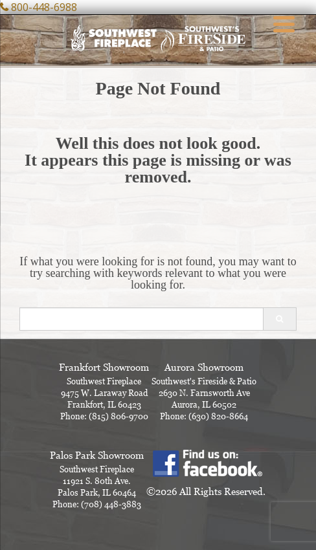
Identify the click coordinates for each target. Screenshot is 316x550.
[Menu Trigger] (284, 22)
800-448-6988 (44, 7)
